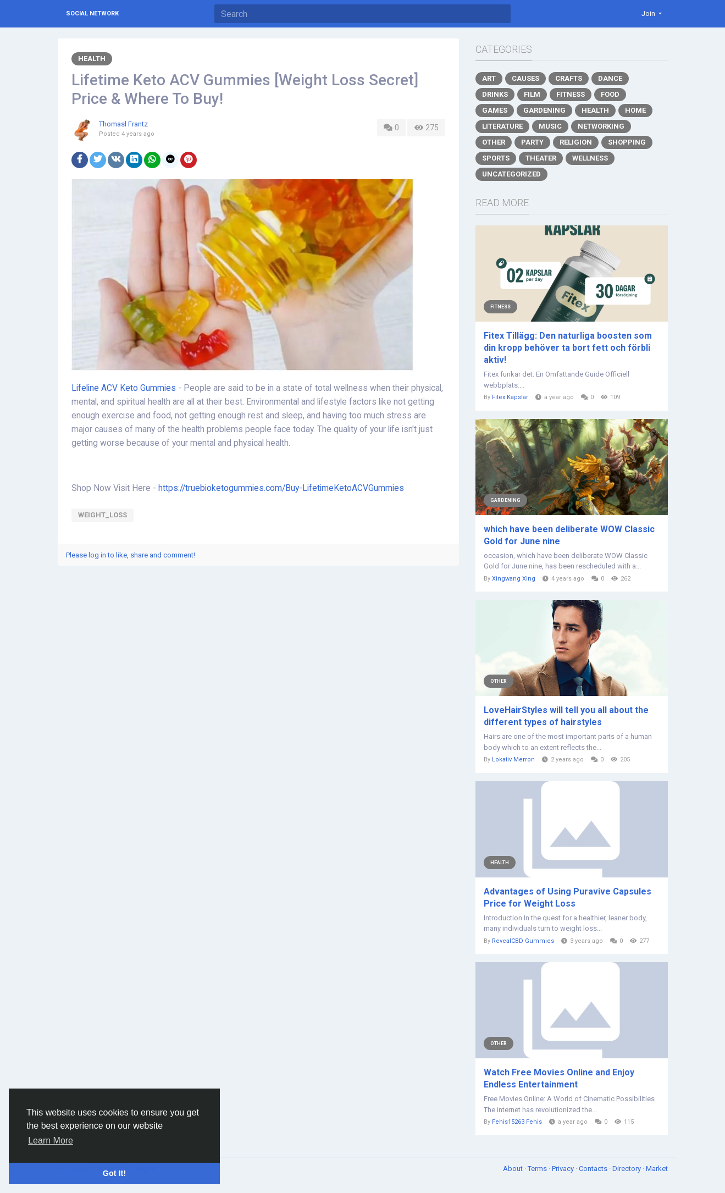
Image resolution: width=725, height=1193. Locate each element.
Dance (610, 78)
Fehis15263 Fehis (517, 1121)
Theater (540, 158)
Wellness (590, 158)
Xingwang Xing (513, 578)
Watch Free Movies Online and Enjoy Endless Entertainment (559, 1078)
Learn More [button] (50, 1140)
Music (550, 126)
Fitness (570, 94)
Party (532, 142)
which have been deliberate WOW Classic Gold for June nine (569, 535)
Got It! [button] (114, 1173)
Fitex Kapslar (510, 397)
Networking (601, 126)
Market (657, 1168)
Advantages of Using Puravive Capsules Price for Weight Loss (567, 897)
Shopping (627, 142)
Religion (576, 142)
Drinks (495, 94)
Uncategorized (511, 174)
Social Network (92, 13)
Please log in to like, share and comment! (130, 555)
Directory (627, 1168)
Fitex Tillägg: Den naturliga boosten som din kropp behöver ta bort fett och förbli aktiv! (568, 347)
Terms (538, 1168)
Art (489, 78)
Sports (496, 158)
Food (610, 94)
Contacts (594, 1168)
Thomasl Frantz (123, 124)
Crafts (568, 78)
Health (92, 58)
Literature (502, 126)
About (513, 1168)
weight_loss (102, 515)
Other (493, 142)
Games (494, 110)
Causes (525, 78)
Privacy (563, 1168)
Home (635, 110)
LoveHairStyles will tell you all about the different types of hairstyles (566, 716)
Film (532, 94)
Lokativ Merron (513, 759)
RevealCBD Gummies (523, 941)
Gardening (544, 110)
